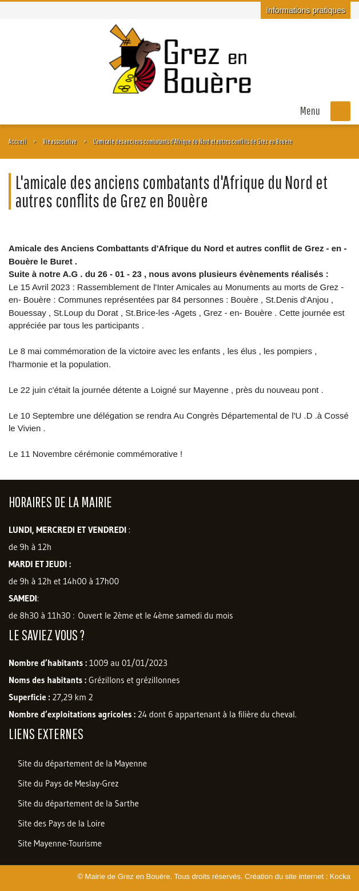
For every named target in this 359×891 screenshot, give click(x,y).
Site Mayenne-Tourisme (60, 843)
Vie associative (60, 141)
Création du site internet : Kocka (297, 876)
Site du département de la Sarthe (78, 803)
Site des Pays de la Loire (61, 823)
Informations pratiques (305, 10)
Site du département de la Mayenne (82, 763)
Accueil (17, 141)
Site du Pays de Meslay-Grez (68, 783)
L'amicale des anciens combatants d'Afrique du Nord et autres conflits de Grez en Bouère (192, 141)
